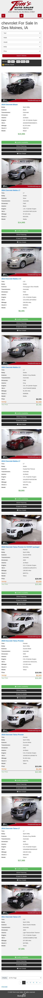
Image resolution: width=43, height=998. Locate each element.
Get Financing (21, 146)
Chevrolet (4, 987)
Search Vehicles (21, 55)
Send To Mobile (21, 150)
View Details (21, 153)
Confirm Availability (21, 142)
